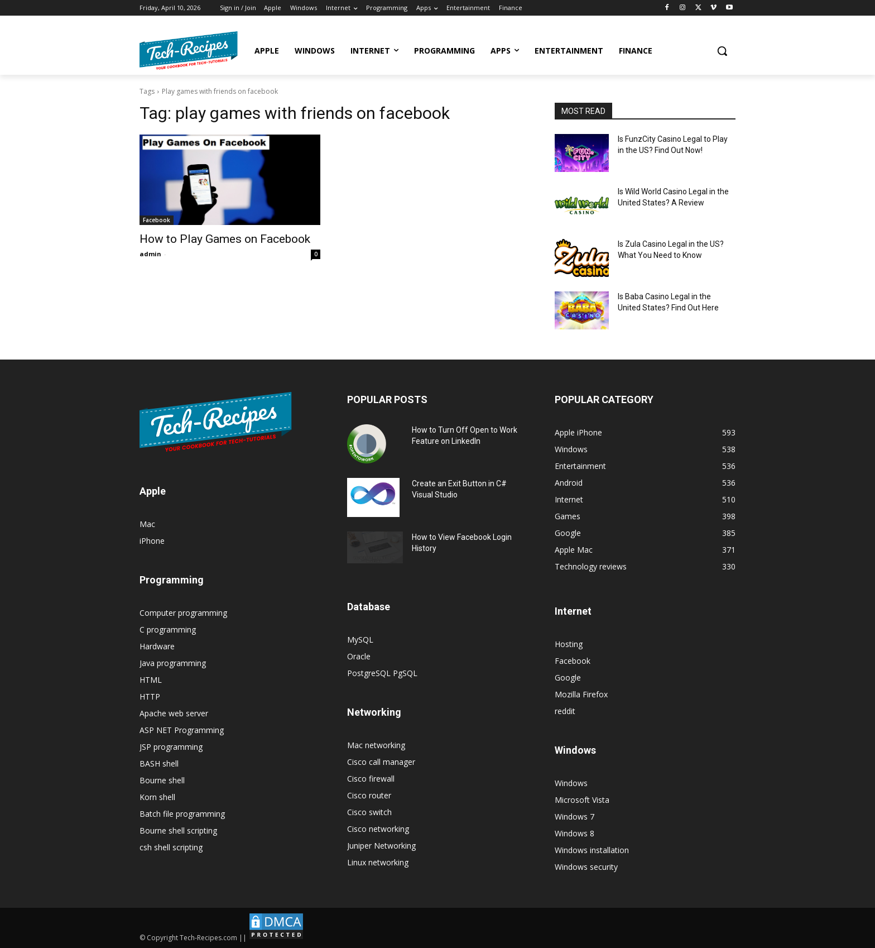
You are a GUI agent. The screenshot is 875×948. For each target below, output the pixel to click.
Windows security (586, 866)
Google (568, 677)
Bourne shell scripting (178, 830)
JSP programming (171, 746)
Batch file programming (182, 813)
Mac (147, 524)
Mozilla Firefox (581, 694)
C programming (168, 629)
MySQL (360, 639)
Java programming (173, 663)
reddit (565, 711)
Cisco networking (378, 828)
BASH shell (159, 763)
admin (150, 254)
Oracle (359, 656)
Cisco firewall (371, 778)
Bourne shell (162, 780)
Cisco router (369, 795)
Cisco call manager (381, 762)
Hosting (569, 644)
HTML (151, 679)
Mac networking (376, 745)
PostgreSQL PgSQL (382, 673)
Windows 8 (574, 833)
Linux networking (377, 862)
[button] (722, 50)
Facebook (156, 220)
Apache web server (174, 713)
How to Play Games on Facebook (225, 239)
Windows (571, 783)
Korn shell (157, 797)
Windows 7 (574, 816)
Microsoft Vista (582, 799)
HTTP (150, 696)
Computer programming (183, 612)
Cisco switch (369, 812)
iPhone (152, 540)
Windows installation (592, 850)
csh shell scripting (171, 847)
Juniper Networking (381, 845)
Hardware (157, 646)
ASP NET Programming (182, 730)
